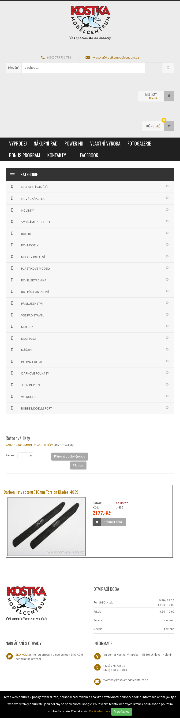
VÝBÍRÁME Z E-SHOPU (30, 221)
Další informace (99, 711)
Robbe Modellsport (30, 408)
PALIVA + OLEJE (26, 361)
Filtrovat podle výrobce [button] (69, 456)
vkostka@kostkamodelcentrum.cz (115, 57)
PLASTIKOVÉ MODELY (29, 268)
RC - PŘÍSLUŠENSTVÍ (29, 291)
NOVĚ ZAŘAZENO (27, 198)
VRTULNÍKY (45, 445)
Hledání (13, 67)
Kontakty (56, 155)
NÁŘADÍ (20, 349)
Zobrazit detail (113, 522)
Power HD (73, 143)
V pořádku (121, 712)
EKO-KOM (21, 654)
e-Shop (10, 445)
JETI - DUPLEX (24, 384)
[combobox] (25, 456)
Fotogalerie (139, 143)
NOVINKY (21, 210)
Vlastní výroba (105, 143)
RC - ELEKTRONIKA (28, 279)
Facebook (89, 155)
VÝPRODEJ (18, 143)
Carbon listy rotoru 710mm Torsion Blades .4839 (41, 492)
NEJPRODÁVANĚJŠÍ (28, 186)
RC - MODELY (24, 244)
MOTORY (21, 326)
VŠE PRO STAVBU (27, 314)
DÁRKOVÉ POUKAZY (29, 373)
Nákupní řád (45, 143)
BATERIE (21, 233)
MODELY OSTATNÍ (27, 256)
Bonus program (24, 155)
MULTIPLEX (22, 338)
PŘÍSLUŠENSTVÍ (26, 303)
